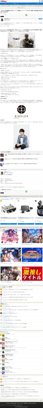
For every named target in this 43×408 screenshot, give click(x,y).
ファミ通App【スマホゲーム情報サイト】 (6, 5)
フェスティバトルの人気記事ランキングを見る (6, 322)
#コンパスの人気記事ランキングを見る (5, 308)
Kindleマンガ (12, 198)
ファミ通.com (30, 403)
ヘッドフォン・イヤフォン (5, 198)
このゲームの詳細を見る (8, 174)
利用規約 (12, 403)
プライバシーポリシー (20, 403)
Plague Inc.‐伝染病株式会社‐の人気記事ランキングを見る (7, 329)
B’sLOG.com (34, 403)
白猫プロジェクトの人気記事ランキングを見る (6, 315)
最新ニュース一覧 (14, 5)
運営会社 (15, 403)
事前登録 (19, 7)
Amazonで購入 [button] (9, 223)
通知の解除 (25, 403)
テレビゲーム (24, 198)
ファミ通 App (3, 1)
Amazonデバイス (18, 198)
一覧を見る (40, 196)
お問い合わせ (8, 403)
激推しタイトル (23, 7)
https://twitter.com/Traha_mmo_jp (13, 91)
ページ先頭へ (40, 400)
